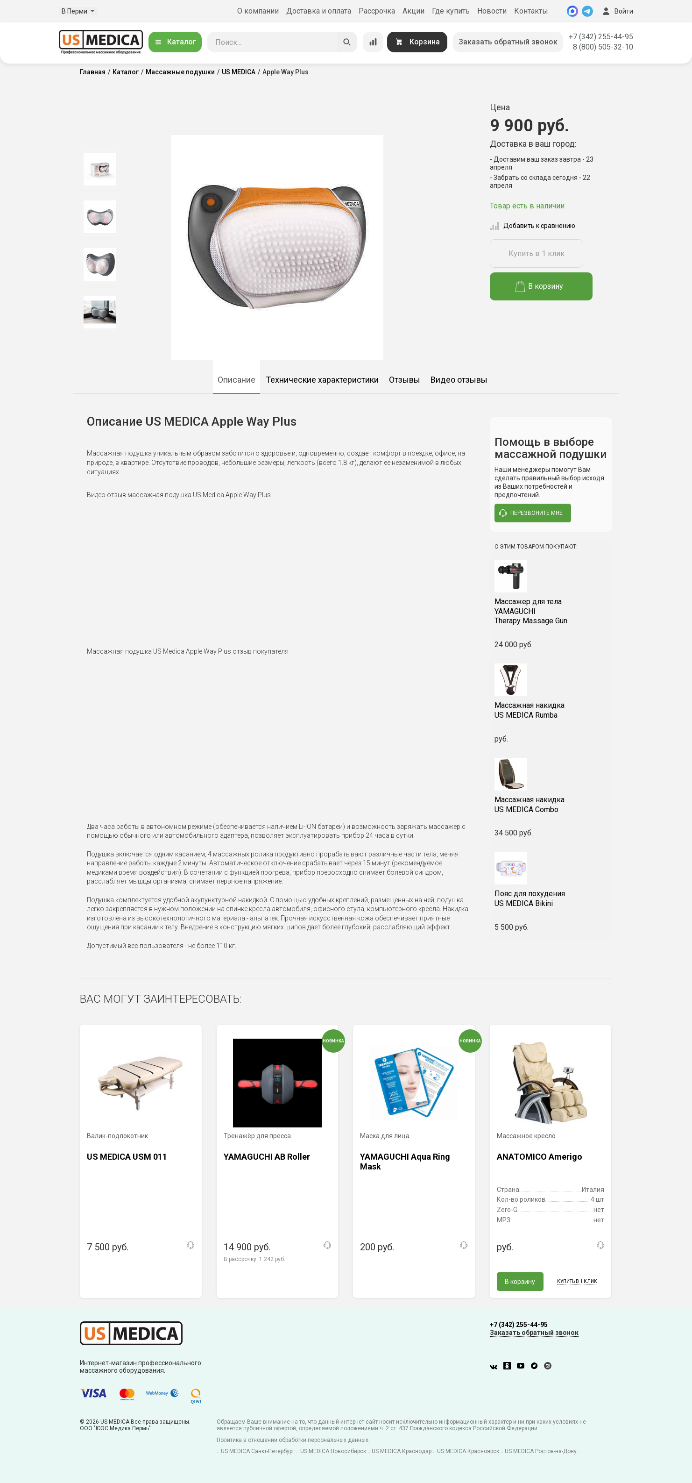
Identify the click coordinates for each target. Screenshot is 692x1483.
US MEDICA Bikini (551, 898)
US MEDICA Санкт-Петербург (258, 1451)
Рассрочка (377, 11)
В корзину (539, 286)
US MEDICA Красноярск (468, 1451)
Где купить (451, 11)
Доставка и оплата (318, 11)
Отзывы (404, 380)
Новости (492, 11)
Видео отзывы (459, 380)
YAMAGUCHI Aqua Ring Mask (405, 1162)
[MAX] (572, 11)
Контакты (531, 11)
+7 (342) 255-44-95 (601, 36)
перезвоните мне (531, 513)
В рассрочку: (254, 1259)
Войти (616, 11)
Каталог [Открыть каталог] (175, 41)
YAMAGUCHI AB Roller (267, 1157)
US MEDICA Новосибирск (333, 1451)
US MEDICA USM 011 (127, 1157)
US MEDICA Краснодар (401, 1451)
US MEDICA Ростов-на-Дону (541, 1451)
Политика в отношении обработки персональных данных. (293, 1440)
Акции (413, 11)
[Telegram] (587, 11)
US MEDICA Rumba (551, 710)
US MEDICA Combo (551, 804)
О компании (258, 11)
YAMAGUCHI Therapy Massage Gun (551, 611)
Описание (236, 380)
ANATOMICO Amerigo (539, 1157)
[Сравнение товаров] (373, 42)
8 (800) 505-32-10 (603, 47)
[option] (100, 169)
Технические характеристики (322, 380)
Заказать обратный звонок (508, 41)
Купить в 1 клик (536, 253)
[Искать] (347, 42)
